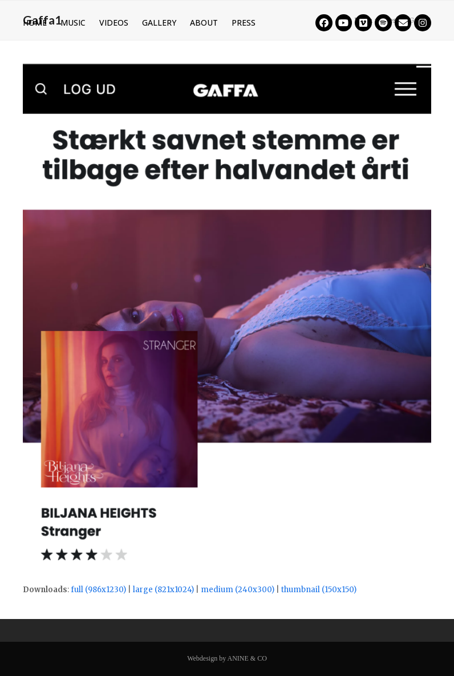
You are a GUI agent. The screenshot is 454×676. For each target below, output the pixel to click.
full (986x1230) (98, 589)
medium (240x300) (237, 589)
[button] (423, 62)
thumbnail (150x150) (318, 589)
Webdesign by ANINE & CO (227, 658)
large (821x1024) (163, 589)
